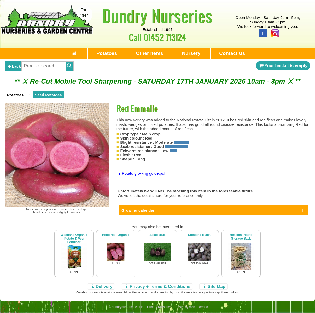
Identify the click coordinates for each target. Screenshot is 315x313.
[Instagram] (273, 33)
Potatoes (106, 53)
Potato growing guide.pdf (140, 173)
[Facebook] (261, 33)
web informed (198, 307)
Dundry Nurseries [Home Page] (157, 15)
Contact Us (232, 53)
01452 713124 (165, 37)
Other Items (149, 53)
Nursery (191, 53)
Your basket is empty (283, 65)
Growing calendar (138, 210)
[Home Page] (47, 33)
